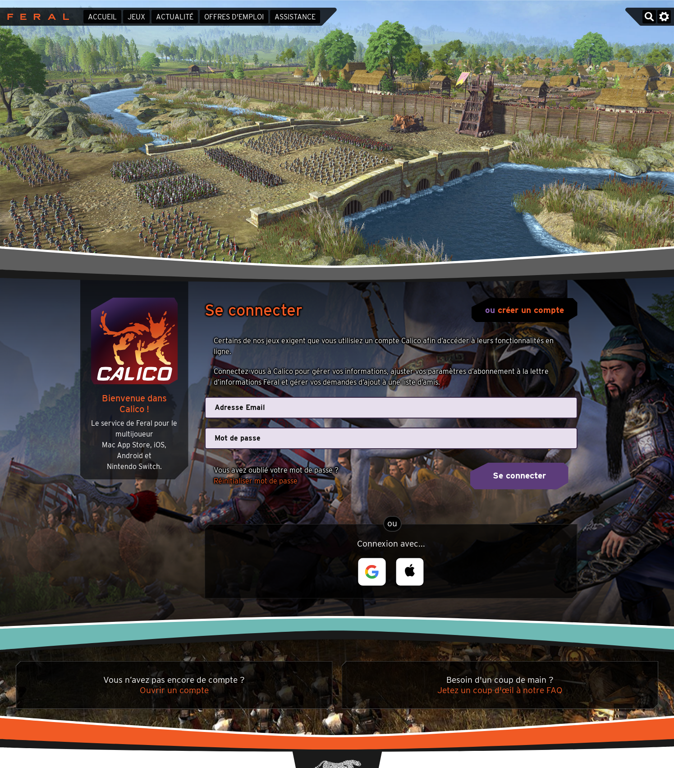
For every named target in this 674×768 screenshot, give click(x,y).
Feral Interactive (36, 17)
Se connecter (519, 475)
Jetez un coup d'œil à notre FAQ (500, 690)
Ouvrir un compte (174, 690)
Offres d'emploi (234, 17)
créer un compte (531, 310)
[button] (372, 571)
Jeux (136, 17)
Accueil (102, 17)
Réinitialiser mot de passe (256, 481)
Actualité (174, 17)
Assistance (295, 17)
